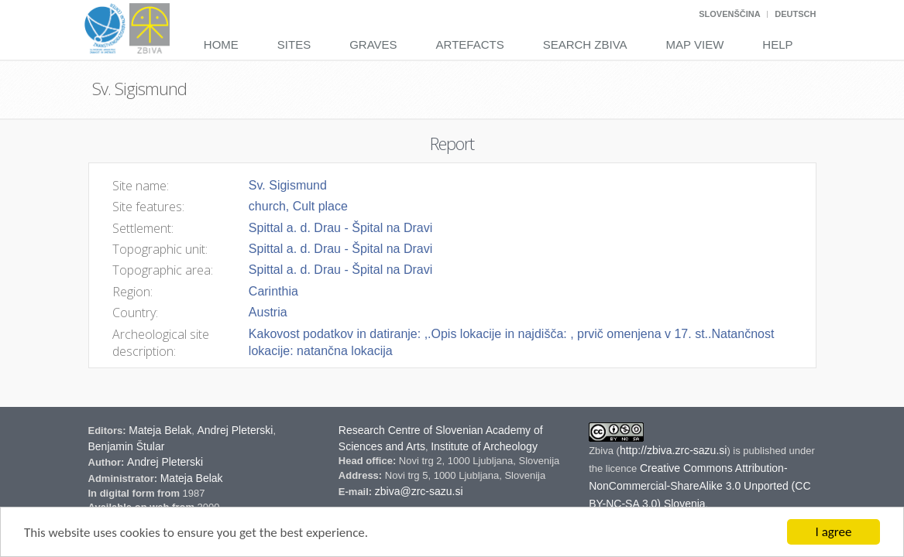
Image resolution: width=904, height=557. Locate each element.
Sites (294, 44)
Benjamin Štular (126, 446)
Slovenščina (729, 14)
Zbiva (602, 450)
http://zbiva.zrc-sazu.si (673, 450)
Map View (695, 44)
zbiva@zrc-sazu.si (419, 491)
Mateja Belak (160, 430)
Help (777, 44)
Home (221, 44)
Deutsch (795, 14)
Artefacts (470, 44)
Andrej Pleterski (235, 430)
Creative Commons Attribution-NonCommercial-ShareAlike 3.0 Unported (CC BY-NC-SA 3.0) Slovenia (699, 486)
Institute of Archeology (484, 446)
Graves (373, 44)
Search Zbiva (585, 44)
